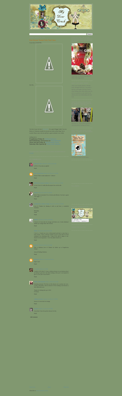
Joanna (36, 192)
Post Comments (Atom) (42, 390)
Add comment (34, 317)
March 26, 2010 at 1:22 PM (56, 183)
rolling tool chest (38, 299)
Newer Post (32, 387)
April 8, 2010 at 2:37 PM (42, 269)
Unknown (36, 259)
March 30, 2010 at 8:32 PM (45, 245)
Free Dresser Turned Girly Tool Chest (42, 40)
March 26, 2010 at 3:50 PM (57, 204)
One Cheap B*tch (38, 173)
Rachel (36, 308)
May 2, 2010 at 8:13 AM (52, 281)
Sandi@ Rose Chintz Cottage (41, 204)
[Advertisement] (43, 373)
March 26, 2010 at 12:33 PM (51, 173)
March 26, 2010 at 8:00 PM (46, 219)
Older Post (66, 387)
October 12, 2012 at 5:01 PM (45, 308)
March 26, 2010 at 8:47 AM (49, 163)
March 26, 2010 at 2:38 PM (45, 192)
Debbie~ (36, 219)
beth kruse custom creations (41, 183)
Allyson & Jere (38, 163)
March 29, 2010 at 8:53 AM (45, 231)
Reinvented (45, 129)
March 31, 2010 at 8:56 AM (47, 259)
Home (49, 387)
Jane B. (36, 245)
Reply (35, 168)
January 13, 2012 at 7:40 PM (50, 299)
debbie (36, 231)
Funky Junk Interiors (39, 281)
